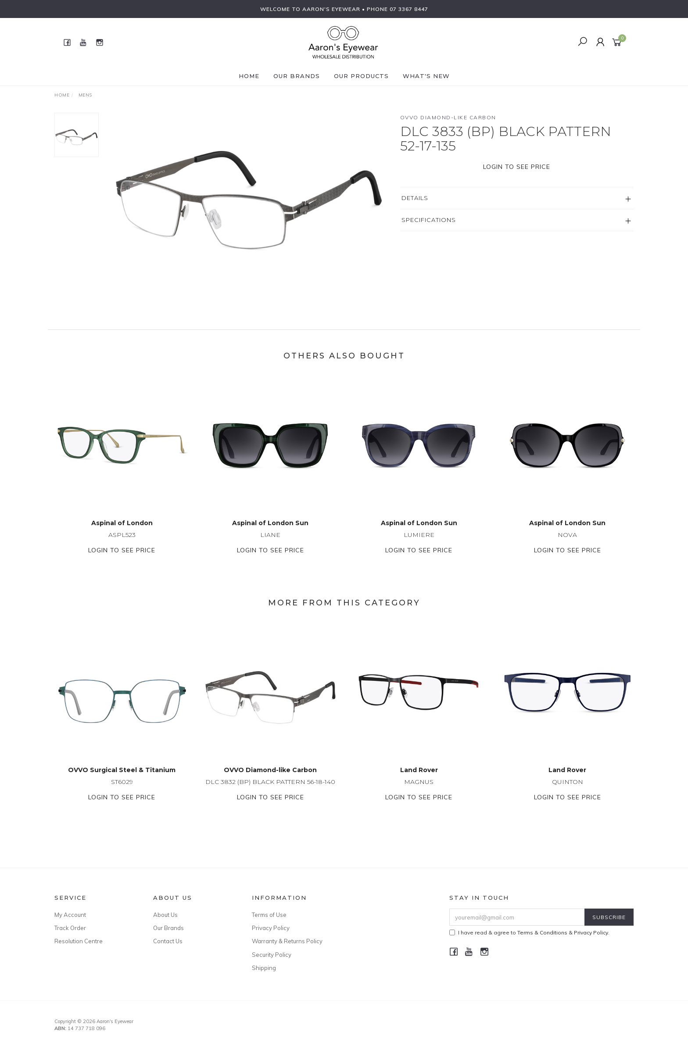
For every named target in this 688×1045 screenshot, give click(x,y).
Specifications (428, 219)
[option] (249, 185)
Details (414, 197)
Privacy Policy (271, 927)
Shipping (264, 967)
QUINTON (567, 791)
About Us (165, 914)
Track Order (70, 927)
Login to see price (516, 167)
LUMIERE (419, 544)
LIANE (270, 544)
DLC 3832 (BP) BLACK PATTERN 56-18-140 (270, 791)
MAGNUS (419, 791)
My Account (70, 914)
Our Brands (296, 75)
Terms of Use (269, 914)
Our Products (361, 75)
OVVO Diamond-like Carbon (448, 117)
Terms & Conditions (542, 932)
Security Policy (271, 954)
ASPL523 (122, 544)
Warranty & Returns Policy (287, 941)
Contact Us (168, 941)
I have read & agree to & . (529, 932)
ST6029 (122, 791)
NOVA (567, 544)
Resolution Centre (78, 941)
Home (249, 75)
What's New (426, 75)
